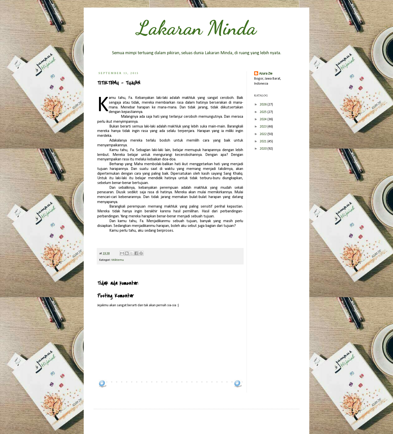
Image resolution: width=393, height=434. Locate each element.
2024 (263, 119)
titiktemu (118, 260)
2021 (263, 141)
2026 (263, 104)
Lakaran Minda (196, 28)
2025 (263, 112)
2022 (263, 134)
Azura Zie (265, 74)
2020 (263, 149)
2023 (263, 127)
